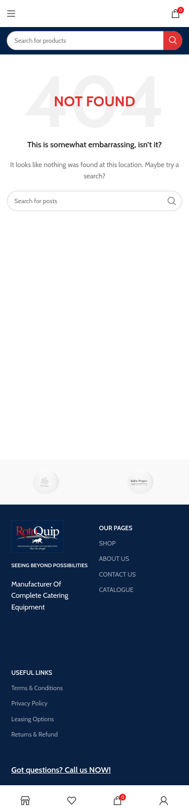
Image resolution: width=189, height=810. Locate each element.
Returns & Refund (34, 734)
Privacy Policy (29, 703)
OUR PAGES (115, 528)
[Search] (94, 40)
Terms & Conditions (37, 688)
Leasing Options (32, 719)
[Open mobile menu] (11, 14)
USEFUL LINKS (31, 673)
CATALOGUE (116, 590)
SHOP (107, 543)
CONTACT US (117, 574)
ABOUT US (114, 559)
